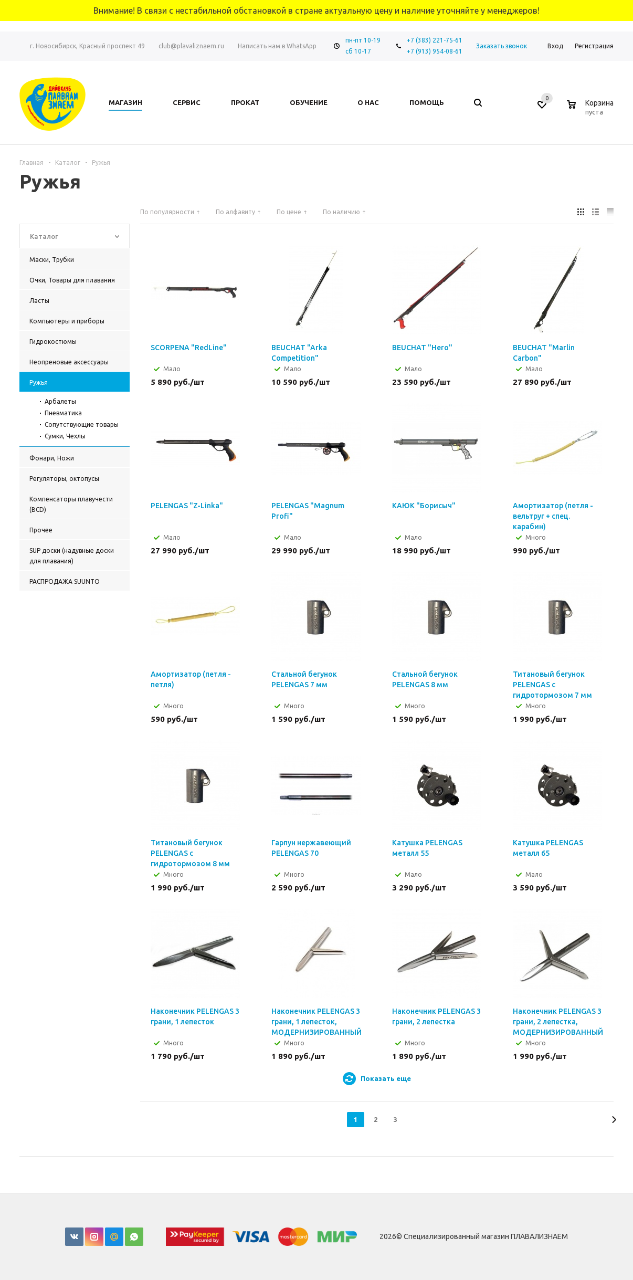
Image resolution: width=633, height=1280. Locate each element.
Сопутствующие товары (82, 424)
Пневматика (63, 413)
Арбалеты (60, 401)
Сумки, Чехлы (65, 436)
